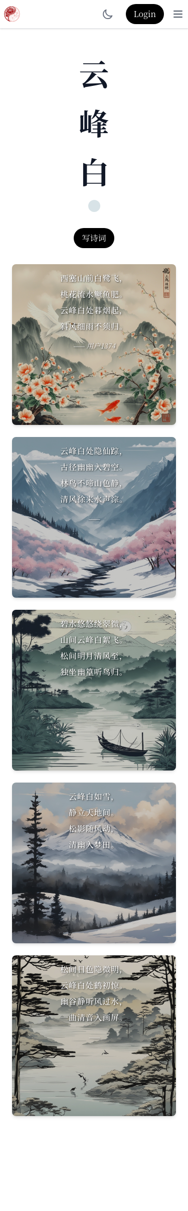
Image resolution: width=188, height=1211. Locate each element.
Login (145, 14)
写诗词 (94, 238)
